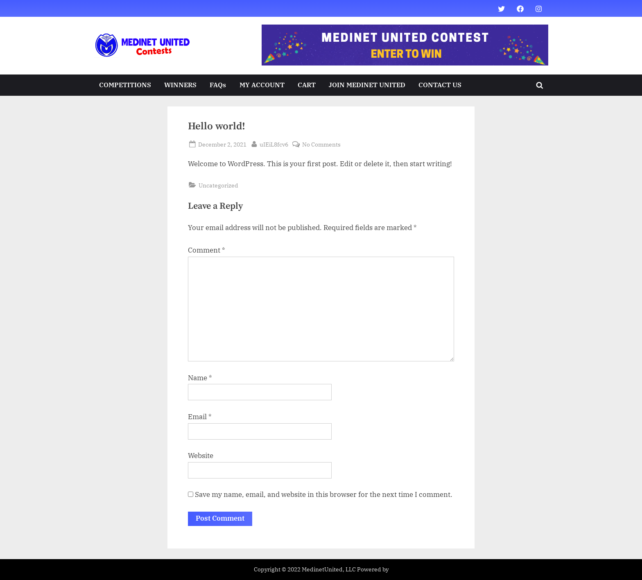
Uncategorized (218, 185)
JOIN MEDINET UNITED (367, 84)
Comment (206, 250)
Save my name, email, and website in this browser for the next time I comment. (323, 494)
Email (200, 416)
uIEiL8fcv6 (274, 143)
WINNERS (180, 84)
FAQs (218, 84)
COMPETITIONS (125, 84)
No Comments (321, 144)
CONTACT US (439, 84)
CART (307, 84)
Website (200, 455)
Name (200, 377)
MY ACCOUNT (262, 84)
